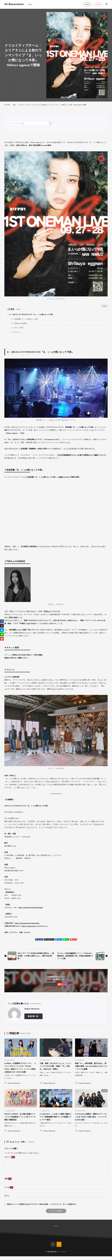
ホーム (30, 4)
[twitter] (2, 626)
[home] (53, 1248)
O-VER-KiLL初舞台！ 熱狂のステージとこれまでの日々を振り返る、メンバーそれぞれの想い (91, 1121)
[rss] (59, 1248)
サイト (6, 1199)
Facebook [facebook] (40, 940)
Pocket (74, 940)
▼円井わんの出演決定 (19, 323)
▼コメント (16, 333)
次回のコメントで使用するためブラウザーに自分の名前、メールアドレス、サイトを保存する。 (42, 1208)
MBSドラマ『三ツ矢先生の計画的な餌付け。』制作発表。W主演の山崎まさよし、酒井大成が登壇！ (36, 956)
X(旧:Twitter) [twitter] (50, 940)
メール (8, 1191)
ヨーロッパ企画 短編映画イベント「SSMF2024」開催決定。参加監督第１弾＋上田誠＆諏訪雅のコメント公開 (75, 956)
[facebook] (2, 621)
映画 (105, 1041)
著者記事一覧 (33, 1017)
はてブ (59, 940)
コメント (9, 1161)
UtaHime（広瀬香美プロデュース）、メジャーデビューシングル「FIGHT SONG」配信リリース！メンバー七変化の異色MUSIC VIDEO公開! (20, 1070)
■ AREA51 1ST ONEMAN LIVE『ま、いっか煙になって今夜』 (32, 314)
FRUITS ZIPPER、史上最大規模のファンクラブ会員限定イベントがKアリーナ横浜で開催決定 (20, 1121)
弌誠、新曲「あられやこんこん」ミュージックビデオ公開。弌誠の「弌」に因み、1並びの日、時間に (55, 1067)
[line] (2, 634)
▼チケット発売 (17, 328)
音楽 (14, 105)
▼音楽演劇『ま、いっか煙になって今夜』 (26, 319)
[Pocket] (2, 639)
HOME (8, 105)
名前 (8, 1182)
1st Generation (14, 4)
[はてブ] (2, 630)
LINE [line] (67, 940)
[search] (50, 123)
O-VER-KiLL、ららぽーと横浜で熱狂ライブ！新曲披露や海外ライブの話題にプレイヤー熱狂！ (55, 1121)
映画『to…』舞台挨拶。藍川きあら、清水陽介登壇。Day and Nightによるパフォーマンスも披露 (91, 1067)
